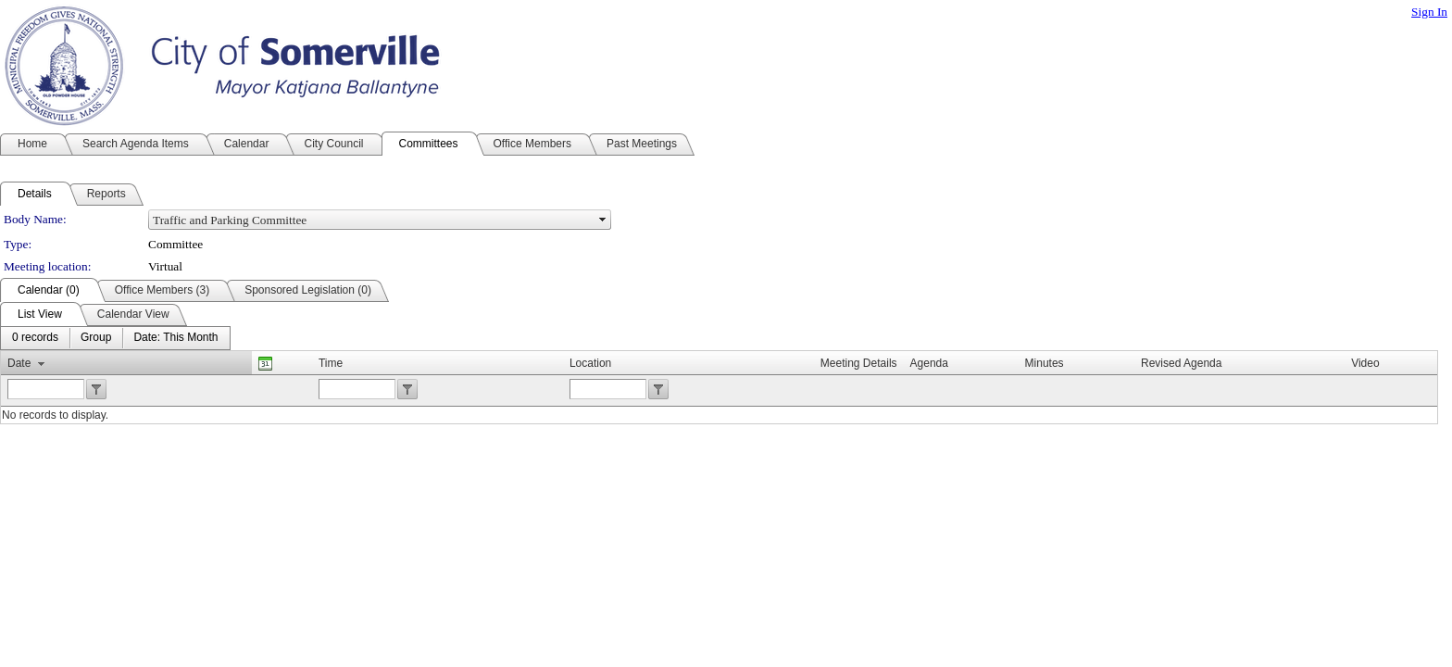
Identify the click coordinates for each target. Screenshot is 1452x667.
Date (19, 363)
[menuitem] (35, 338)
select (603, 219)
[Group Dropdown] (95, 338)
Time (331, 363)
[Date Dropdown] (175, 338)
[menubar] (115, 338)
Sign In (1429, 12)
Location (590, 363)
